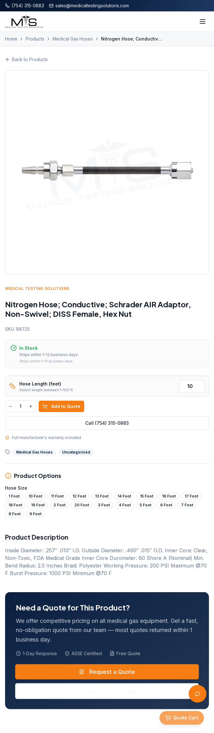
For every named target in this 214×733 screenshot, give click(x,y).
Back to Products (26, 59)
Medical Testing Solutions (38, 288)
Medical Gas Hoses (73, 38)
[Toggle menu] (202, 21)
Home (11, 38)
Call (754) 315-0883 (108, 423)
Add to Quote (62, 406)
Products (35, 38)
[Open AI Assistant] (197, 694)
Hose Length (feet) (41, 383)
